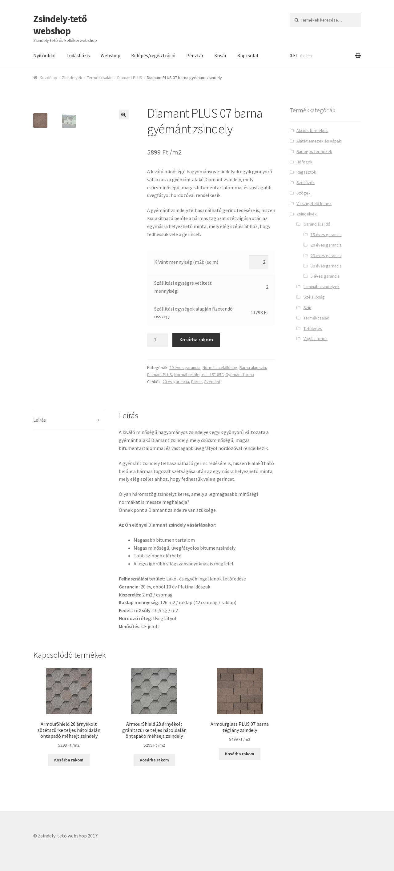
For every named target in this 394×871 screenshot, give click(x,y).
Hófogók (304, 162)
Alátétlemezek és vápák (318, 141)
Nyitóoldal (44, 55)
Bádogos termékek (314, 151)
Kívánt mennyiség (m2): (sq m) (186, 262)
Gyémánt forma (239, 374)
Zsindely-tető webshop (60, 25)
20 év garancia (176, 381)
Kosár (220, 55)
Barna (196, 381)
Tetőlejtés (313, 328)
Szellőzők (305, 182)
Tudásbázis (78, 55)
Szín (307, 307)
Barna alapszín (252, 367)
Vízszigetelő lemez (314, 203)
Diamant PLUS (129, 77)
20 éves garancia (184, 367)
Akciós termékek (312, 130)
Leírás (39, 420)
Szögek (303, 193)
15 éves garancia (326, 234)
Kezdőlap (48, 77)
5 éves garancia (325, 276)
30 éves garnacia (326, 266)
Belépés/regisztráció (153, 55)
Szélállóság (314, 297)
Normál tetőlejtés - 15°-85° (198, 374)
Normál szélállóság (220, 367)
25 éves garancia (326, 255)
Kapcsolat (248, 55)
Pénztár (194, 55)
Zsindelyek (72, 77)
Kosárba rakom (196, 339)
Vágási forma (316, 338)
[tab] (68, 420)
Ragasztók (306, 172)
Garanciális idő (317, 224)
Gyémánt (212, 381)
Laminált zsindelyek (322, 286)
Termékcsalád (100, 77)
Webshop (110, 55)
